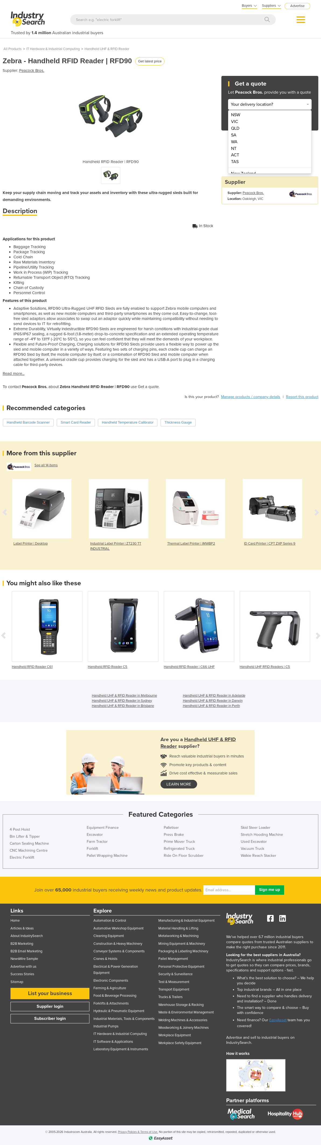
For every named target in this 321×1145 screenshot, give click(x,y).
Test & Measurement (173, 982)
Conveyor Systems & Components (119, 951)
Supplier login (50, 1006)
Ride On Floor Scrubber (184, 855)
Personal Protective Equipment (181, 966)
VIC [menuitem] (234, 121)
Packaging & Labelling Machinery (183, 951)
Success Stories (22, 974)
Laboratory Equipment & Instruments (120, 1049)
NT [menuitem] (233, 148)
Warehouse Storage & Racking (181, 1005)
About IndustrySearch (27, 936)
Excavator (95, 834)
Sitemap (17, 982)
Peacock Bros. (31, 70)
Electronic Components (110, 980)
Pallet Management (173, 959)
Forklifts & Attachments (111, 1003)
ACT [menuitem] (235, 155)
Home (15, 920)
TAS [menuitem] (235, 161)
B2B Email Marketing (26, 951)
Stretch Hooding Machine (262, 834)
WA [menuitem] (234, 142)
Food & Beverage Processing (114, 995)
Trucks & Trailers (170, 997)
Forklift (92, 848)
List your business (50, 993)
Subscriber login (50, 1018)
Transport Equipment (173, 989)
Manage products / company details (250, 396)
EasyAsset (278, 1020)
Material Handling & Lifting (178, 928)
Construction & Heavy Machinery (117, 944)
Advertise (297, 6)
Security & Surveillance (175, 974)
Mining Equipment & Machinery (181, 944)
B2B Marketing (22, 944)
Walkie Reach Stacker (258, 855)
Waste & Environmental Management (186, 1012)
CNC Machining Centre (29, 850)
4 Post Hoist (20, 829)
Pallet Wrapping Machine (107, 855)
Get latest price (150, 61)
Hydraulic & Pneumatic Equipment (118, 1011)
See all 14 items (46, 465)
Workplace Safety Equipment (179, 1043)
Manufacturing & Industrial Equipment (186, 920)
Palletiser (171, 827)
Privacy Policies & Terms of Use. (138, 1132)
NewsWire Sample (24, 959)
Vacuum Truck (252, 848)
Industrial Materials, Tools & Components (124, 1019)
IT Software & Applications (113, 1042)
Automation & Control (109, 920)
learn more (178, 784)
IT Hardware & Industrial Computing (53, 49)
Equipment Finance (103, 827)
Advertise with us (23, 966)
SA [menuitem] (233, 135)
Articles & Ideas (22, 928)
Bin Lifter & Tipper (25, 836)
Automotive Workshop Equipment (118, 928)
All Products (13, 49)
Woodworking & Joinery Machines (183, 1028)
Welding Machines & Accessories (182, 1020)
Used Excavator (254, 841)
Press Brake (174, 834)
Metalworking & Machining (178, 936)
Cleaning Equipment (108, 936)
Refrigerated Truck (179, 848)
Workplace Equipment (174, 1035)
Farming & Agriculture (109, 988)
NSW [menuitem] (235, 115)
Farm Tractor (97, 841)
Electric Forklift (22, 857)
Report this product (302, 396)
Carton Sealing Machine (29, 843)
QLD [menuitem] (235, 128)
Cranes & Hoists (105, 959)
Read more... (14, 373)
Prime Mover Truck (179, 841)
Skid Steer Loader (255, 827)
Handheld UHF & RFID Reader (107, 49)
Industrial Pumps (105, 1026)
